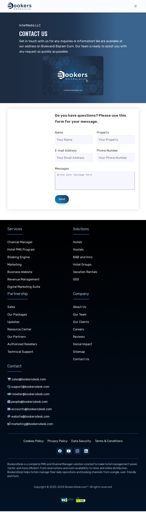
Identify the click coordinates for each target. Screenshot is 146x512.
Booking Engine (18, 258)
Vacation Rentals (85, 273)
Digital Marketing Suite (23, 288)
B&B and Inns (82, 258)
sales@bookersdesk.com (26, 380)
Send (62, 202)
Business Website (19, 273)
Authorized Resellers (22, 345)
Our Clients (81, 322)
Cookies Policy (33, 442)
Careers (78, 330)
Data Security (81, 442)
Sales (11, 308)
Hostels (78, 250)
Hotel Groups (82, 265)
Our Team (79, 315)
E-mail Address (66, 150)
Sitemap (79, 352)
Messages (62, 168)
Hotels (77, 243)
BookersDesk (15, 465)
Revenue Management (23, 280)
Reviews (79, 337)
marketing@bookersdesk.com (30, 425)
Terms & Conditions (109, 442)
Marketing (14, 265)
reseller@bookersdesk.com (28, 395)
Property (103, 132)
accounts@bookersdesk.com (29, 410)
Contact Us (81, 360)
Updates (13, 322)
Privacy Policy (57, 442)
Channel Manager (20, 243)
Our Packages (17, 315)
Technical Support (20, 352)
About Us (79, 308)
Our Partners (16, 337)
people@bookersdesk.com (27, 402)
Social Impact (82, 345)
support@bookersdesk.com (28, 387)
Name (59, 132)
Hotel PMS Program (21, 250)
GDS (76, 280)
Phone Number (107, 150)
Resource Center (19, 330)
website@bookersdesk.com (28, 417)
